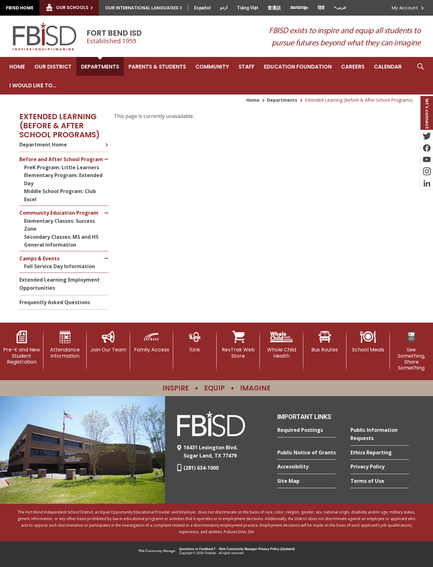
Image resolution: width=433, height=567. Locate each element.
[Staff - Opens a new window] (246, 66)
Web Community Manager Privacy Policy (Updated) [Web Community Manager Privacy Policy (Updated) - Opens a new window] (257, 549)
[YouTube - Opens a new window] (426, 159)
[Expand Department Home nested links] (106, 144)
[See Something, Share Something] (411, 350)
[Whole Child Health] (281, 344)
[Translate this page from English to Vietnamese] (247, 7)
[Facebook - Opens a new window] (426, 147)
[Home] (17, 66)
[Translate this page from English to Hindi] (321, 7)
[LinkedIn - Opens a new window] (426, 183)
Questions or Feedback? (197, 549)
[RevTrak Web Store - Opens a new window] (238, 344)
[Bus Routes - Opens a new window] (325, 341)
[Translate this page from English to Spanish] (202, 7)
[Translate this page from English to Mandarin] (274, 7)
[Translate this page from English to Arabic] (340, 7)
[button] (420, 75)
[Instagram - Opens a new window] (426, 171)
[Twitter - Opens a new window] (426, 135)
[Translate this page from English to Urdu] (224, 7)
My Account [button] (405, 8)
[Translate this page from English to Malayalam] (299, 7)
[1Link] (195, 341)
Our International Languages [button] (142, 8)
